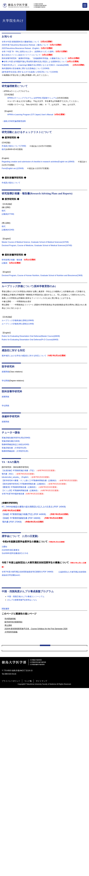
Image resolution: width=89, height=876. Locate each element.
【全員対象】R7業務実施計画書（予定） (18, 472)
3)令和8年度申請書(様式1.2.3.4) (15, 555)
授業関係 (5, 373)
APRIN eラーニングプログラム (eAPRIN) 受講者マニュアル (31, 97)
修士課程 (9, 777)
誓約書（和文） (8, 475)
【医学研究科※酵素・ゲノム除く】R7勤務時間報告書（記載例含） (30, 482)
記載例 (4, 262)
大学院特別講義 (11, 665)
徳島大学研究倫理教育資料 (16, 121)
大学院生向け (7, 699)
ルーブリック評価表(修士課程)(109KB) (18, 322)
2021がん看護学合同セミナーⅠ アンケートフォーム (27, 741)
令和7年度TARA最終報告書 (13, 495)
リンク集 (28, 869)
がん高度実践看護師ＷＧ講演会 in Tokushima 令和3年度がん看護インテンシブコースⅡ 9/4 (44, 713)
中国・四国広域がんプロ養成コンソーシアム (27, 598)
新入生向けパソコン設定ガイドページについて (21, 55)
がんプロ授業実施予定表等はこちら (22, 601)
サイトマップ (41, 869)
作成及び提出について (11, 182)
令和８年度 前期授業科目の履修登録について (20, 41)
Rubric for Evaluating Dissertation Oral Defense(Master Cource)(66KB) (32, 338)
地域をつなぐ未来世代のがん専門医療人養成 (24, 773)
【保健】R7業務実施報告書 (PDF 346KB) (21, 519)
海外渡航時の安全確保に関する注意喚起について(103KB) (25, 68)
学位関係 (5, 382)
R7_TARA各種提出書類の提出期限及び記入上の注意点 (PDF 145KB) (33, 508)
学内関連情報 (10, 651)
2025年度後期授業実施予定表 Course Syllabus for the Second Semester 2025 (38, 805)
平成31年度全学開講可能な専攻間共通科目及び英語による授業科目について (37, 814)
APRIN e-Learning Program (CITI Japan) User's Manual (30, 114)
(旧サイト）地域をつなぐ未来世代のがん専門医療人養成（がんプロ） (34, 768)
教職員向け (7, 832)
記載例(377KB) (8, 213)
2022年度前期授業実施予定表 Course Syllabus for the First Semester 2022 (37, 796)
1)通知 (4, 548)
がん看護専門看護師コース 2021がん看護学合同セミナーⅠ (29, 718)
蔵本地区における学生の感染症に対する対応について (24, 357)
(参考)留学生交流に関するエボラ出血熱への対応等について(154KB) (30, 71)
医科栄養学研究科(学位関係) (17, 754)
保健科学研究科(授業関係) (16, 764)
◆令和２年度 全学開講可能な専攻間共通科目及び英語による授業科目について (34, 61)
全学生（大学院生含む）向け (14, 690)
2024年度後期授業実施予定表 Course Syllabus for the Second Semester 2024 (38, 787)
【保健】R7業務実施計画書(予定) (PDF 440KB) (24, 516)
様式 (3, 149)
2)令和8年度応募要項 (10, 551)
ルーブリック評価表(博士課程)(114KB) (18, 326)
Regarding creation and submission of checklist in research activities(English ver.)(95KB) (40, 161)
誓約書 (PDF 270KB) (11, 523)
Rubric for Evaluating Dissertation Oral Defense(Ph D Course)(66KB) (31, 341)
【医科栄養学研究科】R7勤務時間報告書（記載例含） (24, 485)
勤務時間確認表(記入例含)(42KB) (15, 446)
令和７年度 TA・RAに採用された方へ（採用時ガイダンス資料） (28, 51)
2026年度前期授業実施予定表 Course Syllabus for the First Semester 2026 (37, 661)
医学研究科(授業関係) (14, 655)
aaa (6, 704)
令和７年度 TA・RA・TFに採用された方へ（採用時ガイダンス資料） (34, 736)
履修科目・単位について (15, 731)
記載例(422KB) (8, 229)
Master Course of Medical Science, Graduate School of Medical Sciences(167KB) (36, 241)
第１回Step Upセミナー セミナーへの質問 (23, 708)
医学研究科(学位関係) (14, 750)
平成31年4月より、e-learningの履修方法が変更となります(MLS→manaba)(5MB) (35, 65)
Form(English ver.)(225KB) (13, 167)
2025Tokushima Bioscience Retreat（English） (22, 48)
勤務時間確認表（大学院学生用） (16, 453)
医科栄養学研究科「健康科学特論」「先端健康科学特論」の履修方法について (34, 58)
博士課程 (8, 658)
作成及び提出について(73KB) (14, 145)
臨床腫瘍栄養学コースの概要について (21, 727)
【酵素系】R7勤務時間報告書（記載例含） (19, 489)
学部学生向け (7, 695)
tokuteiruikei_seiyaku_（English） (17, 479)
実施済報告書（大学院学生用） (15, 449)
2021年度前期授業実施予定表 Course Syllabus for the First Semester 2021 (37, 791)
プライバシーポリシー (11, 869)
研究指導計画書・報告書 (12, 258)
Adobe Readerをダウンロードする (37, 622)
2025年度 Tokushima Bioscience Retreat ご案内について (26, 45)
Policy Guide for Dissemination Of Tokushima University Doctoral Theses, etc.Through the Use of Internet (44, 821)
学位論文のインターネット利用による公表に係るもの (27, 827)
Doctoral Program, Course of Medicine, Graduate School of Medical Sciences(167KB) (38, 244)
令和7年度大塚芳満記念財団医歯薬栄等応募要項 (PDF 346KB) (27, 573)
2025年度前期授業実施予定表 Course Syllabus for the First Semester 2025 (37, 801)
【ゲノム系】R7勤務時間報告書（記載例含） (20, 492)
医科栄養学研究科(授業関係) (17, 759)
